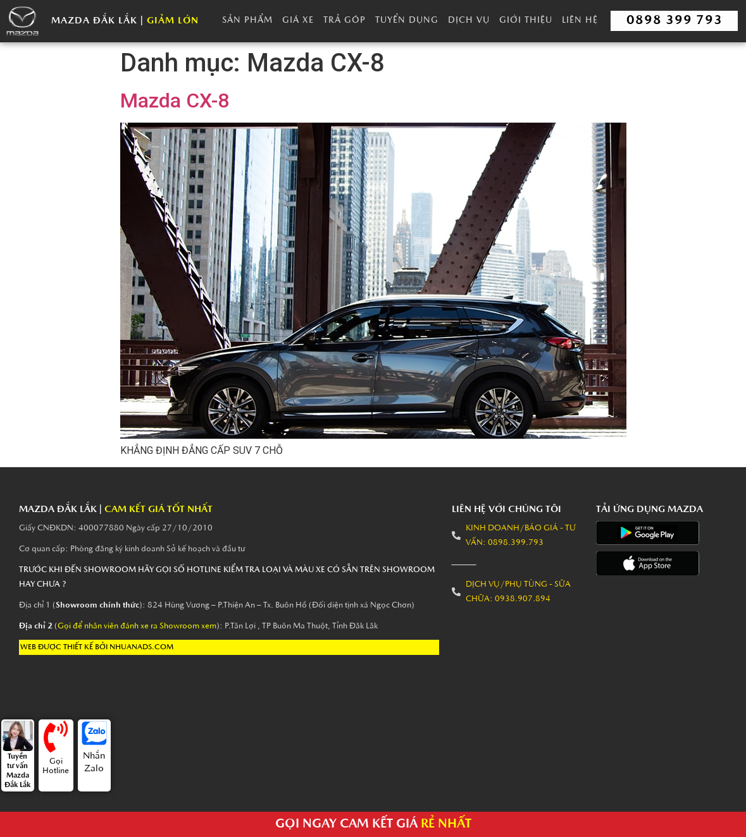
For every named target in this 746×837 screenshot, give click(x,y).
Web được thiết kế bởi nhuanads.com (96, 647)
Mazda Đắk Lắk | (125, 21)
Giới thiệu (525, 20)
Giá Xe (298, 20)
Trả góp (344, 20)
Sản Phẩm (247, 20)
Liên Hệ (580, 20)
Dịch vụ (469, 20)
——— (464, 563)
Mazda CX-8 (174, 101)
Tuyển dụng (406, 20)
